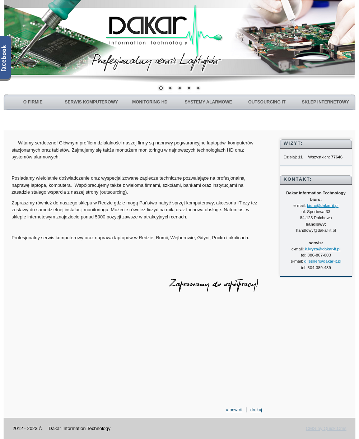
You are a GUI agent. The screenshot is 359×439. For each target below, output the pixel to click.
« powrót (234, 409)
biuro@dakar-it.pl (323, 205)
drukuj (256, 409)
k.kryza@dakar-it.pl (323, 249)
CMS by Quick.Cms (326, 428)
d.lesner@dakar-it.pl (322, 261)
